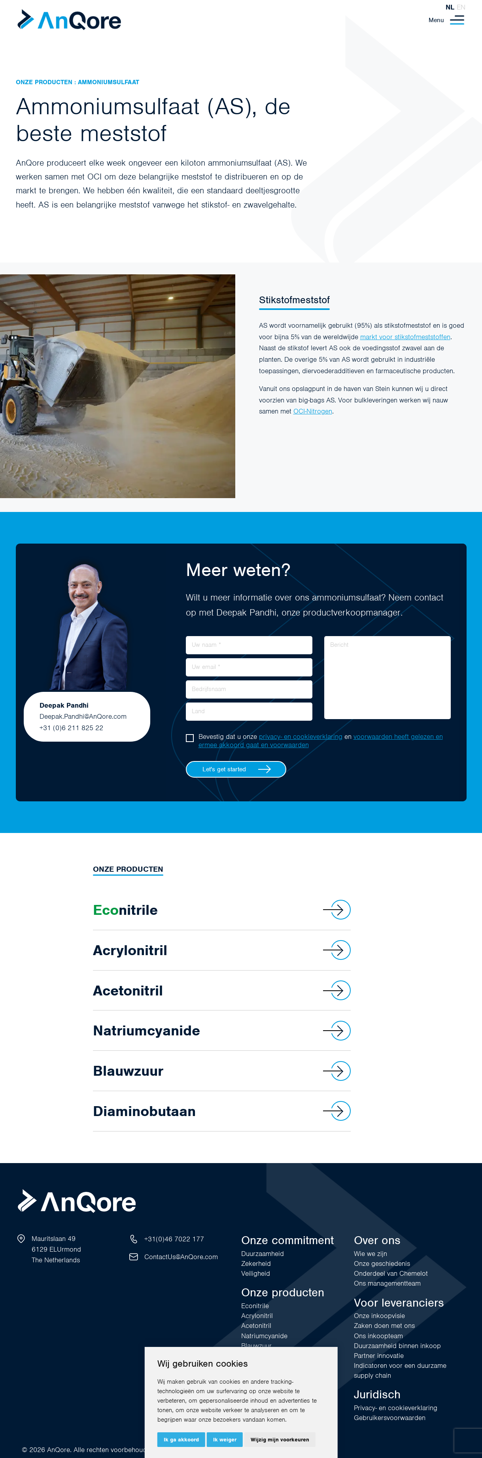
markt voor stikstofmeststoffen (405, 336)
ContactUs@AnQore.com (181, 1256)
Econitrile (255, 1305)
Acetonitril (222, 990)
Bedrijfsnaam (209, 689)
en (461, 7)
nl (450, 7)
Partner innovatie (379, 1355)
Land (198, 711)
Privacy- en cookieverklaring (395, 1407)
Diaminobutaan (222, 1111)
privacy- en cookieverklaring (300, 736)
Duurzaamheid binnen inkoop (397, 1345)
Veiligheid (255, 1273)
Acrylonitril (222, 950)
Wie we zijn (370, 1253)
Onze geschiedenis (382, 1263)
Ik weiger (224, 1439)
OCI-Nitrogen (312, 411)
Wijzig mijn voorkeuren (280, 1439)
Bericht (339, 644)
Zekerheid (256, 1263)
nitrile (222, 910)
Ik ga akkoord (181, 1439)
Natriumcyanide (222, 1031)
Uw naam (206, 644)
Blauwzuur (222, 1071)
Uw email (206, 666)
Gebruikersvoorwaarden (389, 1417)
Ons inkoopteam (378, 1335)
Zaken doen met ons (384, 1325)
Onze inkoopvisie (379, 1315)
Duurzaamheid (262, 1253)
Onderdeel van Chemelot (391, 1273)
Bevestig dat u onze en (320, 741)
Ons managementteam (387, 1283)
